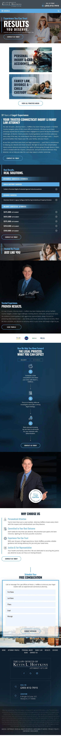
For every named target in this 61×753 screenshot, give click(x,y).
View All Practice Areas (30, 103)
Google (30, 673)
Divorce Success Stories (15, 179)
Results (47, 650)
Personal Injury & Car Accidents (30, 59)
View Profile (11, 327)
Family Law (31, 32)
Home (4, 650)
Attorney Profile (14, 650)
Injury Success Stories (14, 206)
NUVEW (4, 729)
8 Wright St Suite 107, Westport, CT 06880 (28, 698)
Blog (26, 652)
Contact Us (34, 652)
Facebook (24, 673)
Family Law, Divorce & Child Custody (30, 86)
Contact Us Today (13, 37)
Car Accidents (17, 32)
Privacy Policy (53, 729)
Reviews (55, 650)
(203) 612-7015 (52, 6)
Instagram (37, 673)
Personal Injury (8, 32)
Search (58, 11)
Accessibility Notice (41, 729)
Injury (24, 360)
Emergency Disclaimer (30, 731)
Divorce (24, 32)
